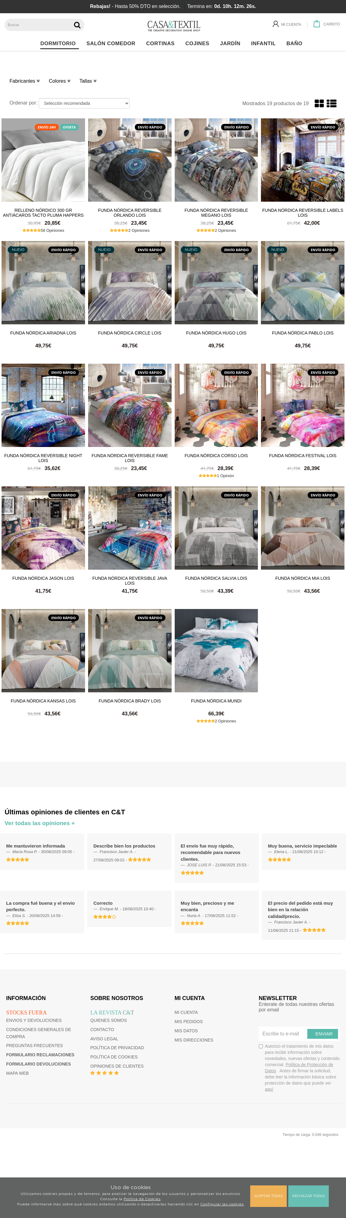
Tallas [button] (88, 81)
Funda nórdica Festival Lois (302, 455)
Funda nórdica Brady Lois (130, 700)
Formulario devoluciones (38, 1064)
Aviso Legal (104, 1038)
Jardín (232, 43)
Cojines (199, 43)
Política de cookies (114, 1056)
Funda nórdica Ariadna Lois (43, 332)
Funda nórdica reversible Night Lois (43, 457)
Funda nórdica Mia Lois (302, 578)
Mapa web (17, 1073)
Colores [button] (59, 81)
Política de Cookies (142, 1199)
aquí (269, 1089)
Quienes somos (108, 1020)
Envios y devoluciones (34, 1020)
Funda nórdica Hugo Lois (216, 332)
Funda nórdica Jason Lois (43, 578)
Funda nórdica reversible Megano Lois (216, 212)
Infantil (265, 43)
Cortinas (162, 43)
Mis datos (186, 1030)
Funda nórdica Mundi (216, 700)
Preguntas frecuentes (34, 1045)
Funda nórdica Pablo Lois (302, 332)
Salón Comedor (113, 43)
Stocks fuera (26, 1013)
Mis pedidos (189, 1021)
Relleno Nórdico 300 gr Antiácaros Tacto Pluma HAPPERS (43, 212)
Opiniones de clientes (116, 1066)
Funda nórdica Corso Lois (216, 455)
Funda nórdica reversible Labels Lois (302, 212)
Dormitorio (59, 43)
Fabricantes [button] (25, 81)
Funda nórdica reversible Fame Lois (129, 457)
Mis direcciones (194, 1040)
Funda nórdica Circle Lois (129, 332)
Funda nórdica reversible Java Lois (129, 580)
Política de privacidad (117, 1047)
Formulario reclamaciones (40, 1054)
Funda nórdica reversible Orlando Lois (129, 212)
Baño (296, 43)
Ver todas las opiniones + (40, 823)
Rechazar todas (308, 1196)
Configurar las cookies (222, 1204)
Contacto (102, 1029)
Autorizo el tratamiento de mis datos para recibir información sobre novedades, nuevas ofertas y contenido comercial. (299, 1068)
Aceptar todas (268, 1196)
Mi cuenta (186, 1012)
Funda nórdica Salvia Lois (216, 578)
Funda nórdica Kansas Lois (43, 700)
